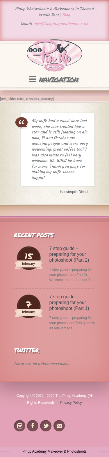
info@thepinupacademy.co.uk (60, 23)
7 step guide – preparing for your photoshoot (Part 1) (69, 302)
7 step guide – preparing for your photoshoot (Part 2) (69, 254)
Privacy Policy (71, 403)
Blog (66, 14)
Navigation (58, 79)
